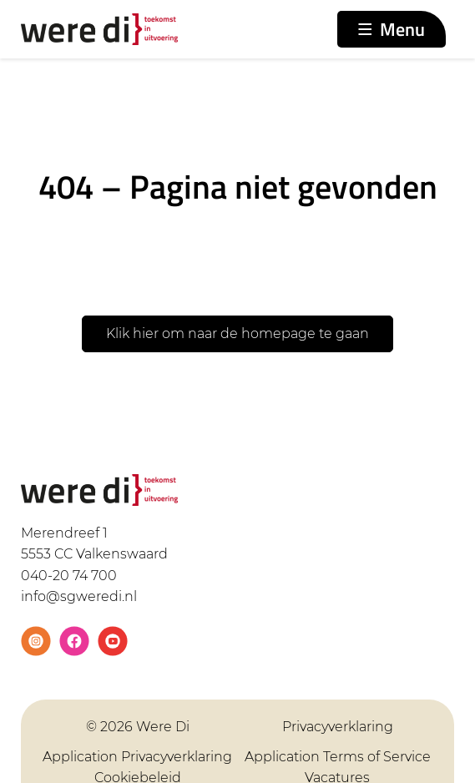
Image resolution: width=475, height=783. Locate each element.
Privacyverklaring (337, 727)
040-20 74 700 (69, 575)
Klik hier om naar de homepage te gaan (237, 333)
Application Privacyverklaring (137, 757)
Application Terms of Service (338, 757)
